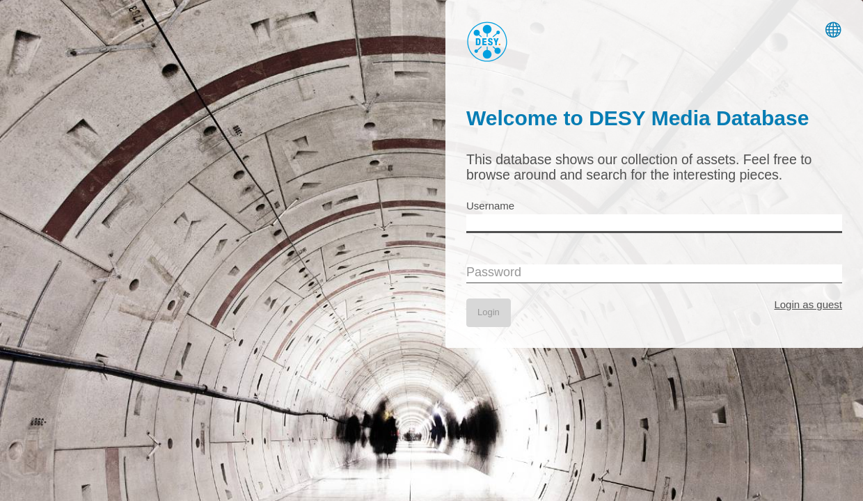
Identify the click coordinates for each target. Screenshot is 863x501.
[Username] (654, 223)
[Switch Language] (833, 28)
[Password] (654, 273)
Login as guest (808, 304)
